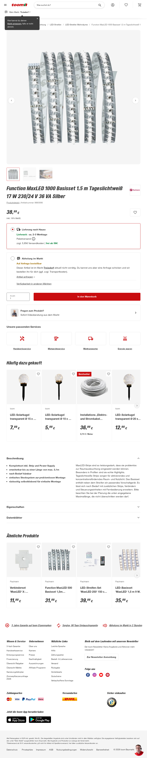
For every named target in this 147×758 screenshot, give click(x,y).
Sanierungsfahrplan (15, 672)
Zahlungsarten (57, 654)
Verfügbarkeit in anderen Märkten (34, 283)
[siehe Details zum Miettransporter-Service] (90, 341)
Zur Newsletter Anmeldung (101, 657)
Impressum (41, 749)
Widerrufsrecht (86, 749)
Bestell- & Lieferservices (61, 659)
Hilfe (53, 650)
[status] (126, 5)
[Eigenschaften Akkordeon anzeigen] (73, 507)
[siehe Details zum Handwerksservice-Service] (22, 341)
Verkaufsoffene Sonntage (62, 680)
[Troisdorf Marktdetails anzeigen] (49, 267)
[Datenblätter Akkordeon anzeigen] (73, 517)
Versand (54, 663)
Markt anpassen (14, 24)
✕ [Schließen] (37, 18)
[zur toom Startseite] (19, 5)
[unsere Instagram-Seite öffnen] (94, 676)
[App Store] (16, 722)
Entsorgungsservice (15, 654)
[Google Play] (40, 722)
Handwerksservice (14, 650)
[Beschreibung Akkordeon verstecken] (73, 458)
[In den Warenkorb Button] (87, 297)
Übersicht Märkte (14, 667)
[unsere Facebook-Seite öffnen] (88, 676)
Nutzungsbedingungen (66, 749)
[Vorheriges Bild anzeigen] (11, 100)
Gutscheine (56, 676)
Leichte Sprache (58, 646)
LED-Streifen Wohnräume (76, 24)
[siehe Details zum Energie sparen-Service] (124, 341)
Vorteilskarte (56, 672)
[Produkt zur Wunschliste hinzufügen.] (135, 212)
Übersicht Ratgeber (15, 663)
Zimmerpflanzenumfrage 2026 (17, 677)
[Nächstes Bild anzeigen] (135, 100)
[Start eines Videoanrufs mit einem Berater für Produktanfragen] (73, 313)
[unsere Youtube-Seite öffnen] (101, 676)
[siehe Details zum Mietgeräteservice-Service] (56, 341)
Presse (32, 654)
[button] (112, 5)
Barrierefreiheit (102, 749)
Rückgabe (55, 667)
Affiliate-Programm (37, 667)
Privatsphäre (27, 749)
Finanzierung (12, 659)
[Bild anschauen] (73, 97)
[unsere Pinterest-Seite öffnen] (108, 676)
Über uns (33, 646)
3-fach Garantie (13, 646)
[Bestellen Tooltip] (34, 239)
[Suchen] (67, 4)
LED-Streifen (55, 24)
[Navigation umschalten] (5, 5)
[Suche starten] (99, 5)
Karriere (32, 650)
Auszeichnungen (36, 663)
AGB (51, 749)
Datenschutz (12, 749)
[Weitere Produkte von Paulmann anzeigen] (133, 195)
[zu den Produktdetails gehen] (13, 202)
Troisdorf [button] (25, 12)
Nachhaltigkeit (35, 659)
